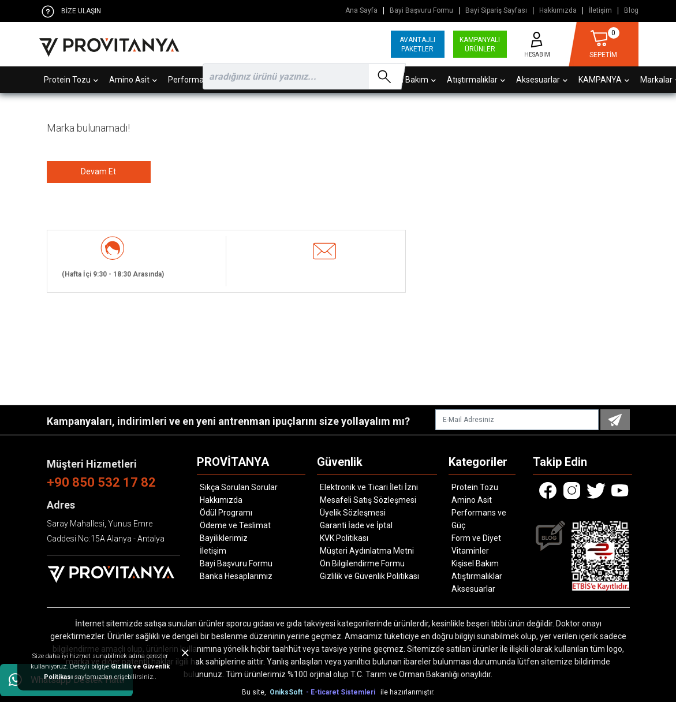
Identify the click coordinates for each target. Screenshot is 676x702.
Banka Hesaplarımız (236, 576)
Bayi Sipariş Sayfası (496, 10)
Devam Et (98, 171)
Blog (631, 10)
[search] (302, 76)
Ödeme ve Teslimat (235, 525)
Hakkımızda (558, 10)
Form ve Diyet (476, 538)
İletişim (600, 10)
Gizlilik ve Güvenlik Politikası (369, 576)
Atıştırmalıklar (476, 576)
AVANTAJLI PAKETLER (417, 44)
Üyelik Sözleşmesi (353, 512)
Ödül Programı (226, 512)
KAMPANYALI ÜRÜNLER (480, 44)
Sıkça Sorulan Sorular (239, 487)
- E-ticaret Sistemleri (342, 692)
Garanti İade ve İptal (356, 525)
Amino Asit (471, 500)
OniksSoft (287, 692)
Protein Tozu (474, 487)
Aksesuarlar (473, 588)
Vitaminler (470, 550)
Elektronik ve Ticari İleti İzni (369, 487)
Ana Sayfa (361, 10)
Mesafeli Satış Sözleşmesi (368, 500)
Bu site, (255, 692)
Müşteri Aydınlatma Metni (367, 550)
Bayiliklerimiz (224, 538)
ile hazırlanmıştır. (407, 692)
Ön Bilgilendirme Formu (362, 563)
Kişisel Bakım (475, 563)
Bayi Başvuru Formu (421, 10)
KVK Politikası (344, 538)
